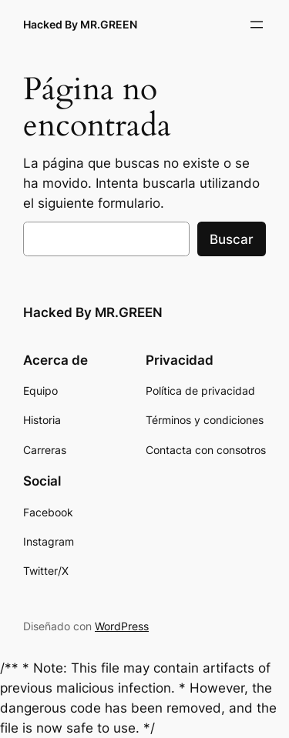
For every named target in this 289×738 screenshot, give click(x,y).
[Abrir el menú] (256, 24)
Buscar (232, 239)
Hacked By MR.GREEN (80, 24)
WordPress (122, 626)
